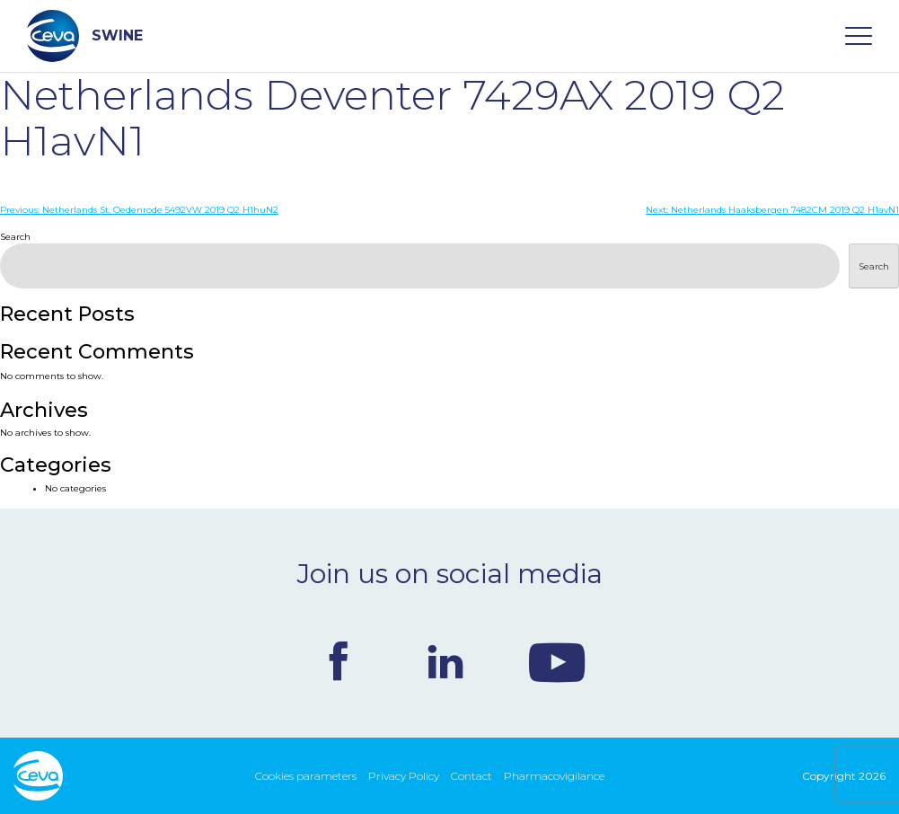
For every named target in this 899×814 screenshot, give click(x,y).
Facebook (339, 661)
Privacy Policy (403, 776)
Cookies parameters (306, 776)
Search (15, 237)
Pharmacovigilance (554, 776)
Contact (471, 776)
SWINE (85, 36)
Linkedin (445, 661)
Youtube (556, 661)
